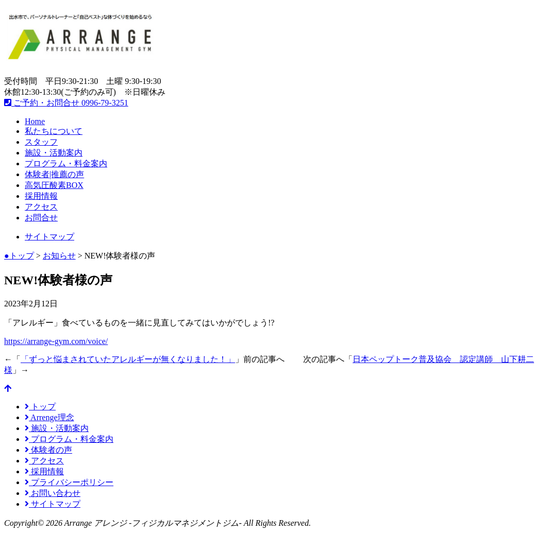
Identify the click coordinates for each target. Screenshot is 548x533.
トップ (40, 406)
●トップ (19, 255)
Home (35, 121)
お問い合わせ (52, 493)
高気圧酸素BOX (54, 185)
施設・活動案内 (53, 152)
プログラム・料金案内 (66, 163)
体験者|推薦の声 (54, 174)
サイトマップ (49, 236)
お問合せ (41, 217)
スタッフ (41, 141)
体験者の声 (48, 449)
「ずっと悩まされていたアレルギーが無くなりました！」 (128, 359)
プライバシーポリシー (69, 482)
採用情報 (41, 196)
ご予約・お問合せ (66, 102)
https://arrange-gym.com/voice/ (56, 341)
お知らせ (59, 255)
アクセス (41, 206)
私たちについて (53, 131)
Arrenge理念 (49, 417)
